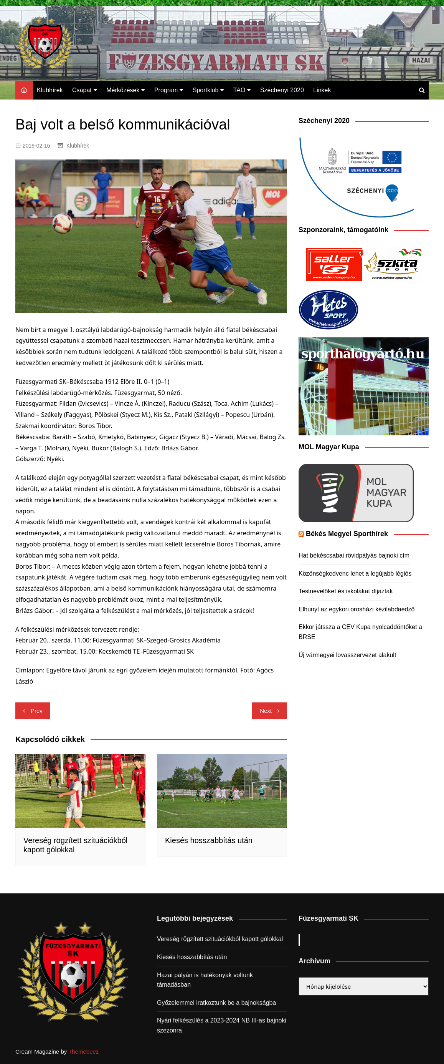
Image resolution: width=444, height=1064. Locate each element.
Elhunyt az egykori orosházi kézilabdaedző (356, 609)
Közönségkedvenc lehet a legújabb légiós (355, 573)
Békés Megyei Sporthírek (347, 534)
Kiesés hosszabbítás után (209, 840)
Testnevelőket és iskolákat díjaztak (346, 591)
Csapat (82, 90)
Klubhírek (50, 90)
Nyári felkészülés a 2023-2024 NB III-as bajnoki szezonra (221, 1025)
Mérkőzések (122, 90)
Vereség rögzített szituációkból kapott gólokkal (220, 939)
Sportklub (206, 90)
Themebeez (83, 1051)
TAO (239, 90)
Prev (37, 710)
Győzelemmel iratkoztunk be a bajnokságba (216, 1002)
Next (266, 710)
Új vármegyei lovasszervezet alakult (347, 655)
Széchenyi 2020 (282, 90)
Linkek (322, 90)
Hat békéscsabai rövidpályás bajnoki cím (354, 555)
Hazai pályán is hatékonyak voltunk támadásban (205, 980)
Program (166, 90)
